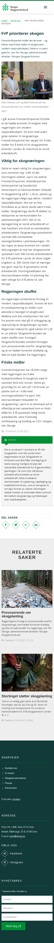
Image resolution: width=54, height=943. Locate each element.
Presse (8, 783)
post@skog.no (17, 836)
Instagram (16, 862)
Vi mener (9, 773)
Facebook (16, 853)
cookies (16, 799)
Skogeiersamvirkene (15, 778)
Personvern (11, 788)
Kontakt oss (11, 768)
